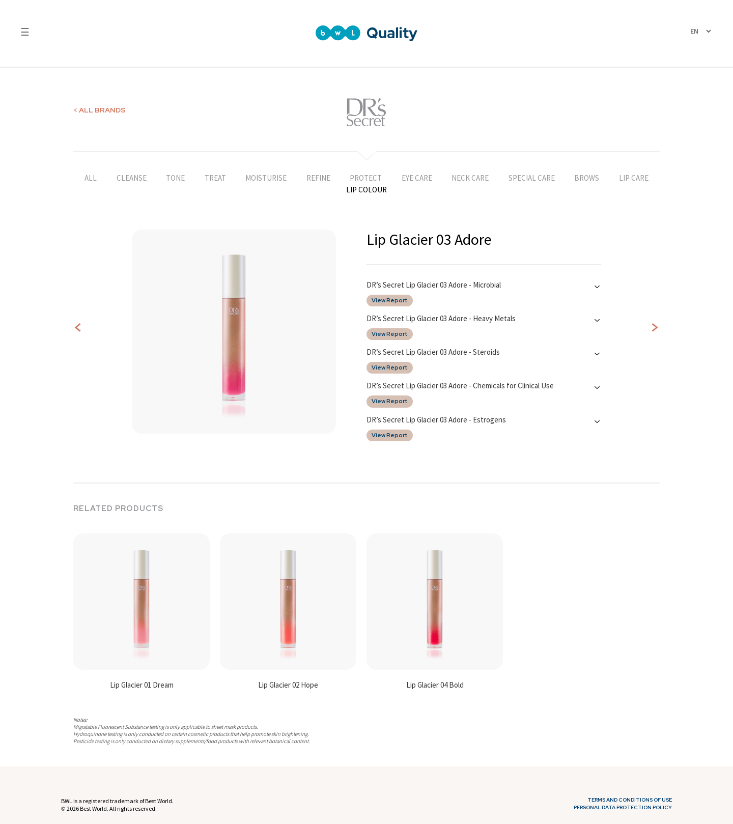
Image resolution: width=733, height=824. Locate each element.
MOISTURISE (266, 178)
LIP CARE (634, 178)
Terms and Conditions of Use (629, 800)
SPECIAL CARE (532, 178)
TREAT (215, 178)
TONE (175, 178)
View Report (390, 300)
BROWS (586, 178)
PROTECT (366, 178)
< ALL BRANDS (99, 110)
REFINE (318, 178)
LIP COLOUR (366, 189)
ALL (90, 178)
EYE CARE (417, 178)
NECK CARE (470, 178)
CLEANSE (132, 178)
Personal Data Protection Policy (623, 808)
